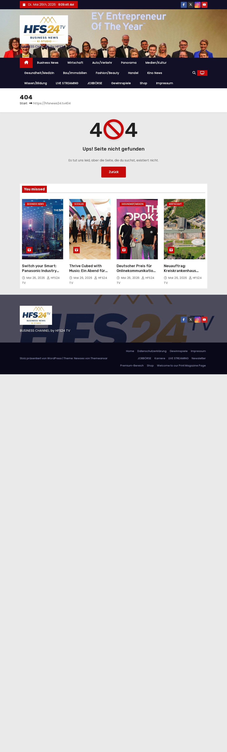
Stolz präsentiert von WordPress (41, 358)
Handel (133, 73)
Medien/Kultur (156, 63)
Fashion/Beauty (107, 73)
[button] (194, 73)
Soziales (79, 204)
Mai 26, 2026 (36, 278)
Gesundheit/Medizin (39, 73)
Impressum (164, 83)
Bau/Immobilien (75, 73)
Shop (143, 83)
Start (23, 103)
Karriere (160, 358)
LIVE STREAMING (67, 83)
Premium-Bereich (132, 365)
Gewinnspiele (121, 83)
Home (130, 351)
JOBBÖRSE (94, 83)
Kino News (154, 73)
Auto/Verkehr (102, 63)
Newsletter (199, 358)
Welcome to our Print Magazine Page (181, 365)
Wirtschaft (75, 63)
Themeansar (99, 358)
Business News (48, 63)
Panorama (129, 63)
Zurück (113, 172)
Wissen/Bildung (35, 83)
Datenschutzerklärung (151, 351)
